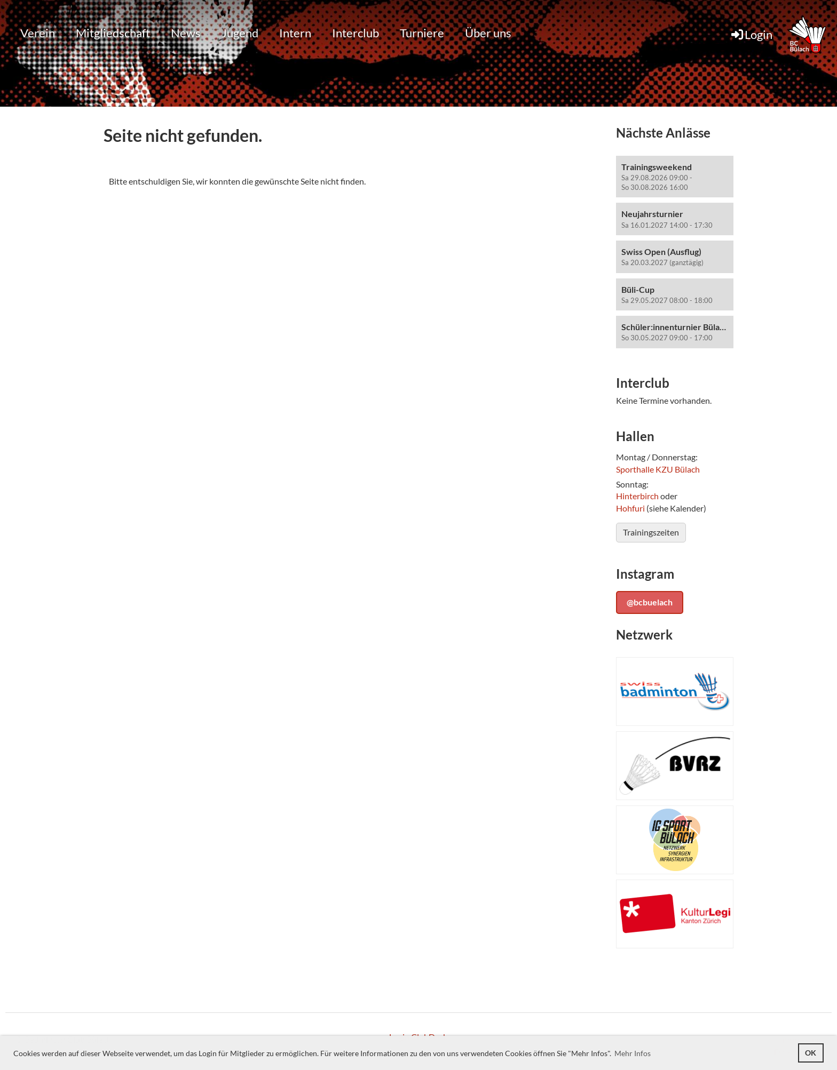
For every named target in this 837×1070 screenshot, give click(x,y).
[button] (674, 177)
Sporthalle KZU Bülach (658, 469)
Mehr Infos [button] (632, 1053)
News (186, 33)
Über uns (488, 33)
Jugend (240, 33)
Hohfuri (630, 508)
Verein (37, 33)
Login (751, 34)
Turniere (422, 33)
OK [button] (810, 1052)
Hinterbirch (637, 496)
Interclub (355, 33)
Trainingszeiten (651, 532)
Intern (295, 33)
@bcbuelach (650, 602)
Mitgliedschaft (113, 33)
